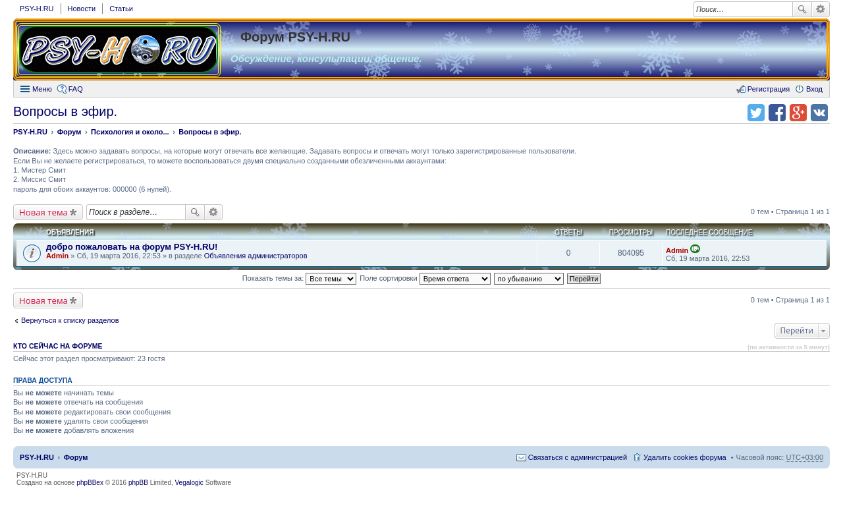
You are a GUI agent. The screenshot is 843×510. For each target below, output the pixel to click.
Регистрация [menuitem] (769, 89)
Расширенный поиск (821, 9)
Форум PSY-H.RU (295, 37)
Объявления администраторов (256, 256)
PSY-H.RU (37, 9)
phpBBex (89, 482)
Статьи (121, 9)
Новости (82, 9)
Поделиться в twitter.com (756, 112)
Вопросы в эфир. (65, 111)
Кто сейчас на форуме (58, 346)
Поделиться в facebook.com (777, 112)
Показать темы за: (299, 278)
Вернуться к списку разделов (70, 320)
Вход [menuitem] (814, 89)
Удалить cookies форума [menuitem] (684, 457)
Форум (76, 457)
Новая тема (43, 212)
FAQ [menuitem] (75, 89)
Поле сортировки (425, 278)
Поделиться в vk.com (819, 112)
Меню (42, 89)
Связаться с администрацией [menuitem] (577, 457)
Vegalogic (189, 482)
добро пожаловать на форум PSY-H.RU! (131, 247)
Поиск (802, 9)
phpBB (138, 482)
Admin (57, 256)
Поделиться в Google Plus (798, 112)
